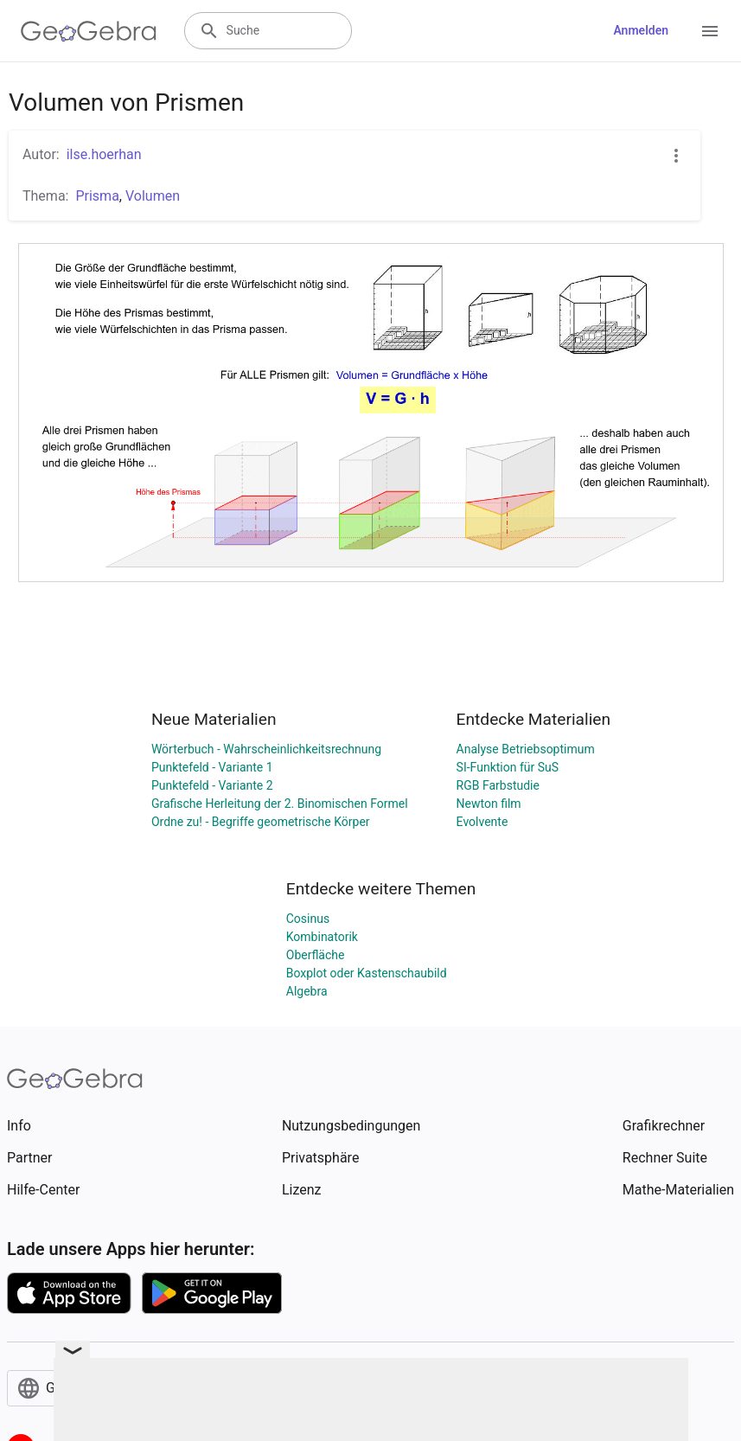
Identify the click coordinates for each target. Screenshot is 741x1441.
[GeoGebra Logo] (89, 31)
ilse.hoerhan (104, 154)
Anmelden (640, 30)
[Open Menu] (709, 31)
